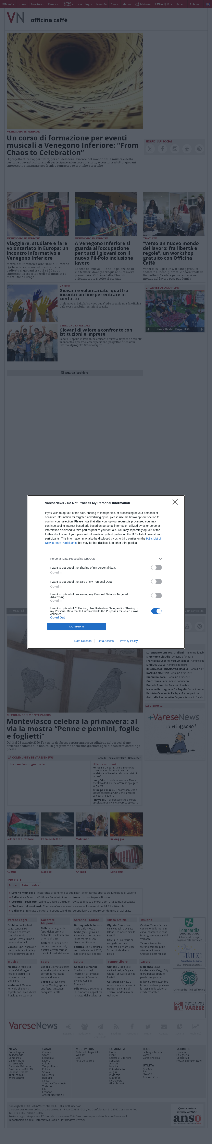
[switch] (156, 567)
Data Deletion (83, 641)
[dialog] (106, 572)
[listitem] (106, 558)
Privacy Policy (129, 641)
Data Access (106, 641)
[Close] (176, 503)
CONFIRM (76, 626)
